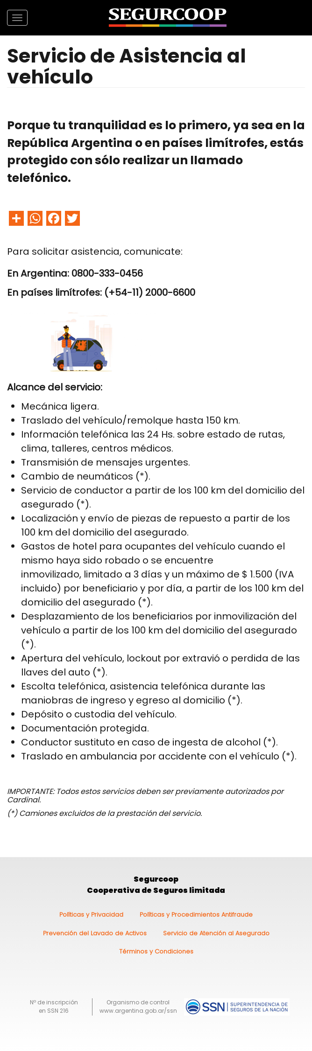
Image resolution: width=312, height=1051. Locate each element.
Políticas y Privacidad (91, 914)
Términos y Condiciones (156, 951)
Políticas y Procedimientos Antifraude (196, 914)
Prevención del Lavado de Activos (95, 933)
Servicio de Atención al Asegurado (216, 933)
